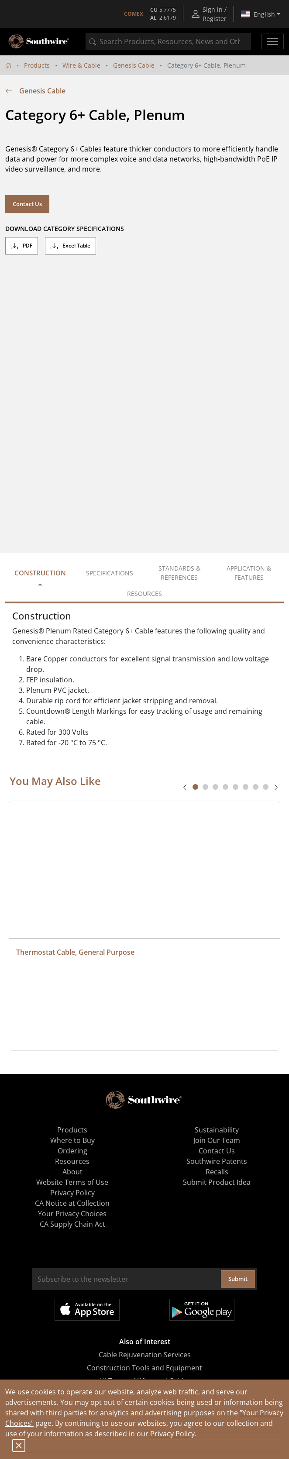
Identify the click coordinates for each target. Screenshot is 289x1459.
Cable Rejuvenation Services (145, 1354)
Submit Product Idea (217, 1182)
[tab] (195, 787)
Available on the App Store (87, 1310)
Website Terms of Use (72, 1182)
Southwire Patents (216, 1161)
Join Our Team (216, 1140)
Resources (72, 1161)
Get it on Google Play (201, 1310)
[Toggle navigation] (272, 41)
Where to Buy (72, 1140)
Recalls (217, 1172)
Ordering (72, 1151)
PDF (21, 246)
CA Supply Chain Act (72, 1224)
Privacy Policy (172, 1433)
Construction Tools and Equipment (144, 1368)
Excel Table (70, 246)
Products (37, 65)
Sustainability (217, 1130)
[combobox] (168, 41)
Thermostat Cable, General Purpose (75, 952)
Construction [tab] (40, 572)
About (72, 1172)
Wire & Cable (81, 65)
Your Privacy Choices (72, 1213)
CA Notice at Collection (72, 1203)
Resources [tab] (144, 593)
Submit (238, 1279)
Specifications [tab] (109, 573)
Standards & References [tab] (179, 573)
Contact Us (27, 204)
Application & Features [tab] (249, 573)
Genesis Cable (134, 65)
